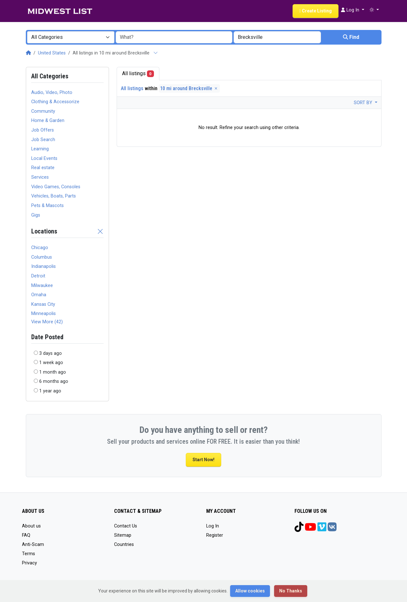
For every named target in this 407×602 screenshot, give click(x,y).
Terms (28, 553)
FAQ (26, 535)
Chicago (39, 247)
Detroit (38, 276)
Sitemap (122, 535)
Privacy (29, 563)
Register (214, 535)
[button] (374, 10)
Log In (212, 526)
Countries (124, 544)
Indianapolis (43, 266)
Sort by (364, 102)
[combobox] (70, 37)
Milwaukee (42, 285)
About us (31, 526)
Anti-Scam (33, 544)
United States (52, 53)
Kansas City (43, 304)
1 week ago (51, 362)
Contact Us (125, 526)
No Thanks (290, 590)
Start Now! (203, 459)
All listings (138, 73)
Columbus (41, 257)
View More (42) (47, 322)
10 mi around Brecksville (189, 88)
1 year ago (50, 391)
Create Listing (315, 10)
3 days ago (50, 353)
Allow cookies (250, 590)
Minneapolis (43, 313)
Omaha (38, 294)
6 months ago (53, 381)
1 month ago (52, 372)
